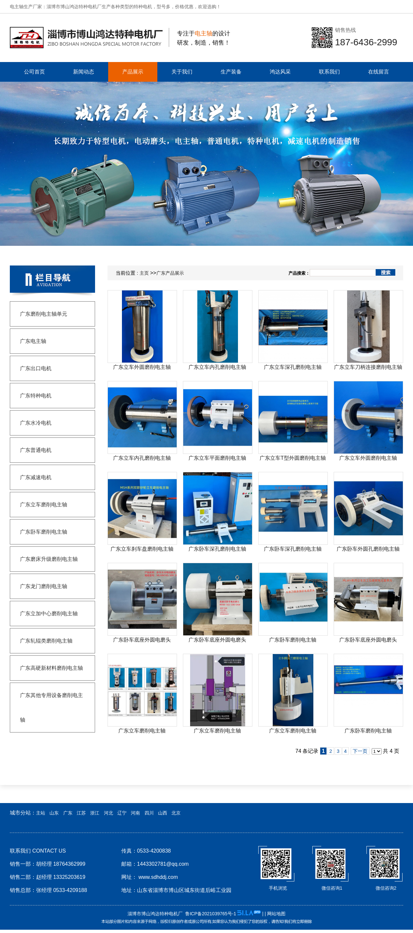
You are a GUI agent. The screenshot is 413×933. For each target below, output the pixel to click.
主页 (144, 273)
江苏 (81, 813)
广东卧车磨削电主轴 (292, 640)
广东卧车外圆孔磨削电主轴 (368, 549)
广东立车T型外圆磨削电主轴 (293, 458)
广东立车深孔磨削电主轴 (293, 367)
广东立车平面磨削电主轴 (217, 458)
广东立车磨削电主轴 (142, 730)
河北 (108, 813)
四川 (149, 813)
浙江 (94, 813)
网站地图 (276, 913)
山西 (162, 813)
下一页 (360, 751)
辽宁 (122, 813)
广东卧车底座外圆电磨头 (142, 640)
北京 (176, 813)
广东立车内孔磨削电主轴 (217, 367)
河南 (135, 813)
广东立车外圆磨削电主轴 (142, 367)
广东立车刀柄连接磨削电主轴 (368, 367)
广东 (67, 813)
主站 (40, 813)
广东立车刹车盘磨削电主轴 (141, 549)
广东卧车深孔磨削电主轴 (217, 549)
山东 (54, 813)
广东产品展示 (170, 273)
